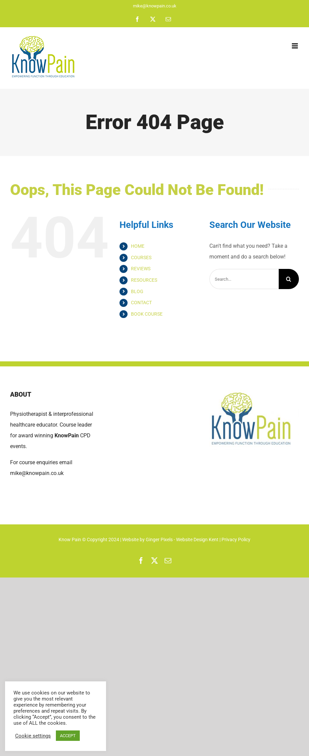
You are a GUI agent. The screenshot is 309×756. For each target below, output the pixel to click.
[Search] (289, 279)
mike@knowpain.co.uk (154, 5)
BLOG (137, 291)
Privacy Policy (235, 539)
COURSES (141, 257)
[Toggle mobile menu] (295, 45)
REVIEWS (140, 268)
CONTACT (141, 302)
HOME (137, 246)
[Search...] (244, 279)
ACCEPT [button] (68, 735)
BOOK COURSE (147, 314)
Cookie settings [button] (33, 736)
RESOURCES (144, 280)
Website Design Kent (197, 539)
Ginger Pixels (159, 539)
